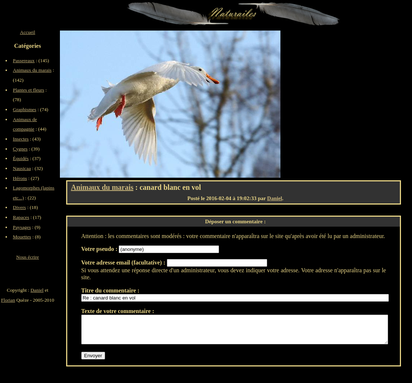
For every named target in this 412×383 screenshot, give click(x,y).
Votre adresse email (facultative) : (124, 262)
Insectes (21, 139)
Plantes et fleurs (28, 90)
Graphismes (24, 109)
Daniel (274, 198)
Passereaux (24, 60)
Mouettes (22, 237)
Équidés (21, 158)
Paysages (22, 227)
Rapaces (21, 217)
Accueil (27, 32)
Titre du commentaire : (110, 290)
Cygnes (20, 149)
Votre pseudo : (100, 249)
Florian (8, 300)
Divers (19, 207)
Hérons (20, 178)
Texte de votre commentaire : (117, 311)
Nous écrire (27, 257)
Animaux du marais (102, 187)
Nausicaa (22, 168)
